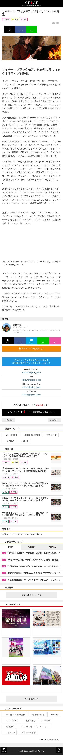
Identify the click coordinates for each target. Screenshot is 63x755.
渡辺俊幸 (8, 726)
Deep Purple (10, 435)
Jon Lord (23, 441)
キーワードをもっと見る (50, 740)
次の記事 (54, 420)
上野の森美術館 (27, 732)
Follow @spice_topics (31, 372)
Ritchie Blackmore (30, 435)
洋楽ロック (50, 435)
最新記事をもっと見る (38, 595)
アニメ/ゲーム (11, 720)
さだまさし (29, 720)
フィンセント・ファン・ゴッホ (33, 726)
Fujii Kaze (9, 732)
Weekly (31, 547)
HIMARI (53, 714)
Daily (10, 547)
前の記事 (8, 420)
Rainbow (8, 441)
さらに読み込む (40, 699)
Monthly (52, 547)
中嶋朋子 (45, 720)
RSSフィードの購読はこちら (39, 348)
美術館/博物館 (36, 714)
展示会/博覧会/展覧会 (14, 714)
